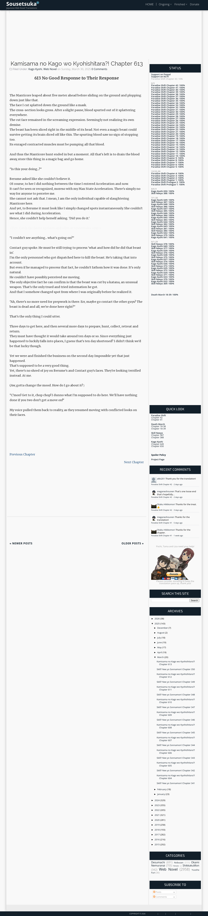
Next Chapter (134, 462)
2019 (157, 824)
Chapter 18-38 (158, 426)
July (159, 637)
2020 (157, 819)
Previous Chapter (22, 454)
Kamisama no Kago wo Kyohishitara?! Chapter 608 (176, 726)
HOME (149, 4)
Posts (157, 891)
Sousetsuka (21, 3)
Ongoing (164, 4)
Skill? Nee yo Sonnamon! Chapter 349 (176, 681)
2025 (157, 623)
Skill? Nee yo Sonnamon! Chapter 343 (176, 757)
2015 (157, 844)
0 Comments (99, 69)
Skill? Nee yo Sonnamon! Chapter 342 (176, 770)
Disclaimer (197, 914)
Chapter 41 (156, 419)
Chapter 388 (157, 437)
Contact (171, 914)
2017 (157, 834)
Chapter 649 (157, 444)
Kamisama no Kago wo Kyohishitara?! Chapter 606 (176, 751)
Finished (179, 4)
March (160, 657)
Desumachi (158, 862)
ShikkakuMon (191, 865)
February (162, 789)
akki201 (161, 478)
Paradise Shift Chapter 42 (161, 484)
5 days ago (178, 523)
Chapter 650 (157, 446)
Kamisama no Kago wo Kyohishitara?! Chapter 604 (176, 777)
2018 (157, 829)
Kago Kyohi (35, 69)
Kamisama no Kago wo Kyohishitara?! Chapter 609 (176, 713)
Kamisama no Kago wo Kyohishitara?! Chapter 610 (176, 701)
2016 (157, 839)
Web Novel (50, 69)
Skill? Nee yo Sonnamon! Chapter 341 (176, 783)
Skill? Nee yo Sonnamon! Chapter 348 (176, 694)
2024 (157, 800)
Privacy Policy (183, 914)
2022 (157, 810)
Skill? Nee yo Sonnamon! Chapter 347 (176, 707)
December (163, 627)
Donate (194, 4)
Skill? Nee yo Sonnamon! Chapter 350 (176, 669)
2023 (157, 805)
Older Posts (133, 543)
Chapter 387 (157, 435)
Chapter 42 (156, 417)
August (161, 632)
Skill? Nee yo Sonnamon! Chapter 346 (176, 719)
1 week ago (178, 535)
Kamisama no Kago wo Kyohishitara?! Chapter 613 (77, 63)
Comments (160, 896)
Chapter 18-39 (158, 428)
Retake (176, 866)
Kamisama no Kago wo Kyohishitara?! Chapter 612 (176, 675)
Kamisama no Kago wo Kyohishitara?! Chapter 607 (176, 739)
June (159, 642)
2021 (157, 814)
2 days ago (178, 484)
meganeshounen (165, 491)
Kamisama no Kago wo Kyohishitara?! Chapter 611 (176, 688)
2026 (157, 618)
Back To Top (11, 914)
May (159, 647)
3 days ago (178, 510)
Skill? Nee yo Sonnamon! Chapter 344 (176, 745)
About (162, 914)
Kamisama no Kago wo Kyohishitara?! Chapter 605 (176, 764)
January (161, 794)
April (160, 652)
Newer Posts (21, 543)
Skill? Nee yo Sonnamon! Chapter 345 (176, 732)
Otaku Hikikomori (166, 504)
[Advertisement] (104, 36)
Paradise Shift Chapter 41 (161, 523)
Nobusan (178, 862)
